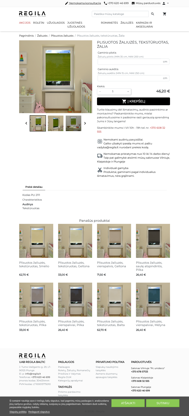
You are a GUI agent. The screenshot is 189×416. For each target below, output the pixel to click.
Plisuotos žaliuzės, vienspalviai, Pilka (71, 323)
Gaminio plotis (107, 52)
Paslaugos (64, 366)
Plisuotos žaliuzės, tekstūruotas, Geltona (74, 264)
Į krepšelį (133, 101)
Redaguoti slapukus (39, 411)
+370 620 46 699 (116, 3)
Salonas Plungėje (141, 387)
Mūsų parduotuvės (145, 3)
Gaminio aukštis (108, 69)
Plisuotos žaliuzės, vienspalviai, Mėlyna (150, 323)
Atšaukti (128, 403)
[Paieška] (120, 14)
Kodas (26, 195)
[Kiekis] (114, 92)
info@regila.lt (33, 373)
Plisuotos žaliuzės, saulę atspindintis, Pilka (149, 266)
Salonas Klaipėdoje (142, 377)
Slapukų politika (17, 411)
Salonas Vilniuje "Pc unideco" (148, 368)
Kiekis (101, 86)
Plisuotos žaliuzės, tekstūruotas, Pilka (32, 323)
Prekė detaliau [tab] (34, 187)
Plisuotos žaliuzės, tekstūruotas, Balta (111, 323)
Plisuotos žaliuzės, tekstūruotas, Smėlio (34, 264)
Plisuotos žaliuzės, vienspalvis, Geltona (111, 264)
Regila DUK (64, 377)
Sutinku (162, 403)
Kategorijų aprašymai (70, 380)
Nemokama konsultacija (83, 3)
